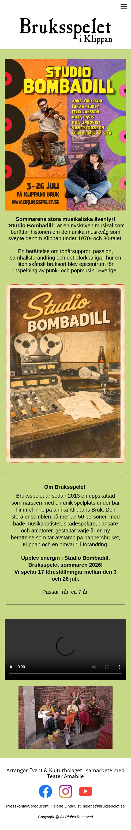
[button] (124, 6)
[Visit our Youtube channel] (85, 791)
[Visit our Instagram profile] (65, 791)
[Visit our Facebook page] (45, 791)
